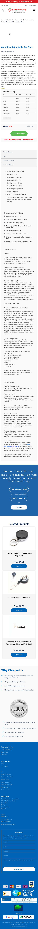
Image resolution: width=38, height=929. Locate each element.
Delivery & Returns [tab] (8, 160)
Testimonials (4, 766)
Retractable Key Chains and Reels (15, 20)
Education (4, 754)
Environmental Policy (6, 784)
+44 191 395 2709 (19, 498)
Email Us (19, 507)
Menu (34, 10)
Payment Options (5, 782)
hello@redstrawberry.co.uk (8, 824)
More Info (19, 566)
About (2, 763)
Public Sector (4, 752)
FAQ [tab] (4, 156)
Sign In (5, 5)
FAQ (2, 771)
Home (3, 20)
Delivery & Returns (6, 774)
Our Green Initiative (6, 790)
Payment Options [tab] (8, 165)
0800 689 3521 (5, 816)
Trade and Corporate (6, 749)
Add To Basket (19, 134)
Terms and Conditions (7, 777)
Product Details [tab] (8, 152)
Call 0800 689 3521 (19, 489)
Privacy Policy (5, 779)
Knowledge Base (5, 787)
